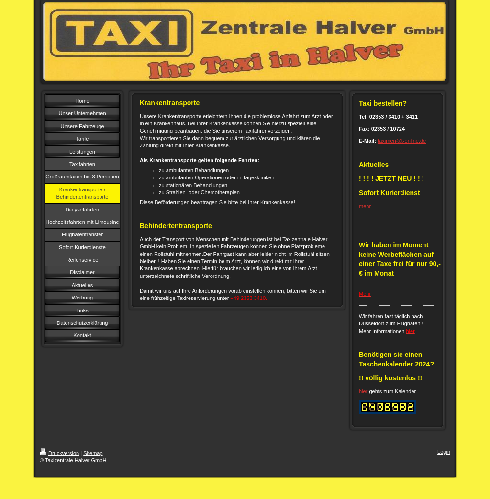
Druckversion (59, 453)
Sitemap (92, 453)
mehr (365, 206)
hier (363, 391)
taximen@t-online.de (402, 141)
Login (443, 452)
